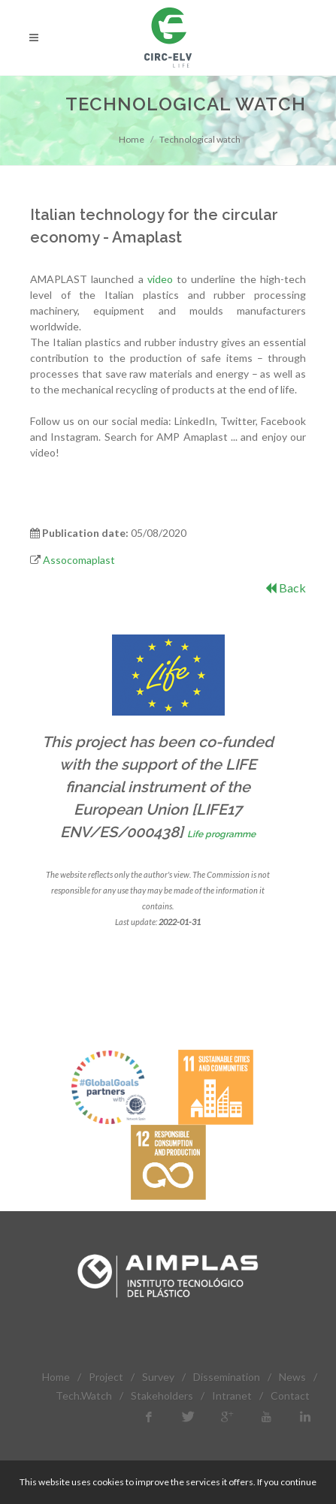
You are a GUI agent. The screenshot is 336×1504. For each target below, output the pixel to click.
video (160, 279)
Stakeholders (162, 1395)
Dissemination (226, 1376)
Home (131, 139)
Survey (158, 1376)
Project (106, 1376)
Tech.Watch (84, 1395)
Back (285, 587)
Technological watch (200, 139)
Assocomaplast (79, 559)
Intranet (232, 1395)
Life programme (221, 834)
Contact (290, 1395)
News (292, 1376)
